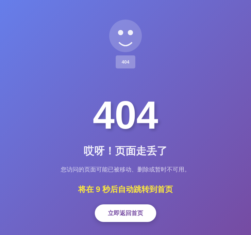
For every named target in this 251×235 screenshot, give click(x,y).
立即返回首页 (125, 213)
